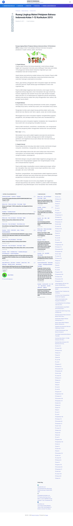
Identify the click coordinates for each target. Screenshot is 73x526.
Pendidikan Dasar (16, 256)
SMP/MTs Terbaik (15, 268)
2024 (58, 453)
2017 (58, 253)
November (59, 219)
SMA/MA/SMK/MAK (6, 233)
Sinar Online (11, 280)
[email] (12, 30)
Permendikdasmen (6, 257)
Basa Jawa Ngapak (13, 219)
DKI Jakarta (14, 266)
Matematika (40, 268)
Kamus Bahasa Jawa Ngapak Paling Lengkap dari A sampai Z (18, 227)
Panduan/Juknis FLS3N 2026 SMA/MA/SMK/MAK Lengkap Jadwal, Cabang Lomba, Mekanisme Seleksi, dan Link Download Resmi (18, 237)
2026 (58, 476)
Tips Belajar (40, 272)
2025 (58, 460)
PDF (39, 293)
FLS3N (9, 231)
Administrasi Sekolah (7, 196)
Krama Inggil (22, 204)
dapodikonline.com (42, 491)
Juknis (20, 231)
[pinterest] (12, 28)
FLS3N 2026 (15, 231)
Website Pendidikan (34, 1)
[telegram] (12, 25)
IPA (44, 256)
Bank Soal (40, 242)
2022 (58, 449)
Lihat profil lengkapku (8, 285)
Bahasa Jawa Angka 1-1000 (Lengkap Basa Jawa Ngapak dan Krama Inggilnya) (45, 237)
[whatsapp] (12, 22)
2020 (58, 408)
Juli (57, 210)
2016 (58, 224)
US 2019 (39, 295)
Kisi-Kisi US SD (46, 291)
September (59, 215)
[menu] (3, 2)
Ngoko (27, 204)
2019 (58, 378)
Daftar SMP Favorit (6, 266)
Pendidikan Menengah (26, 256)
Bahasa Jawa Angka (13, 204)
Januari (58, 226)
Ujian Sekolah (41, 258)
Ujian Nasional (24, 268)
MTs (3, 268)
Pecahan (46, 268)
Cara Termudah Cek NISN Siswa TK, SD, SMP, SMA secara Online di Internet (44, 214)
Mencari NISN (41, 210)
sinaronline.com (41, 510)
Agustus (58, 212)
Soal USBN (48, 256)
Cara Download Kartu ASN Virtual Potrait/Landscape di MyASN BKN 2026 (44, 495)
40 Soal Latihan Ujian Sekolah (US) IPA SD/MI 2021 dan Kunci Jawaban (45, 261)
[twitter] (12, 20)
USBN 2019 (44, 295)
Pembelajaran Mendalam (43, 270)
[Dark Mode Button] (70, 2)
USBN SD (51, 295)
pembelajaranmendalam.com (45, 500)
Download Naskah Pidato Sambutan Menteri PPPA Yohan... (61, 318)
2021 (58, 430)
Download (21, 196)
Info (43, 219)
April (58, 203)
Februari (58, 199)
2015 (58, 196)
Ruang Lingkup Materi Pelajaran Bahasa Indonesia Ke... (62, 327)
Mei (57, 206)
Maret (58, 201)
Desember (59, 221)
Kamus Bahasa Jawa (23, 225)
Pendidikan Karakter (13, 211)
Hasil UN (39, 219)
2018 (58, 350)
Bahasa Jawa (5, 204)
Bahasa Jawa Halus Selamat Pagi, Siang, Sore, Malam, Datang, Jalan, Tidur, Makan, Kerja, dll (45, 202)
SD (42, 293)
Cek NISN (40, 208)
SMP (50, 219)
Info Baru (45, 208)
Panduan (25, 231)
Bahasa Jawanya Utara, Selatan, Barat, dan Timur (14, 221)
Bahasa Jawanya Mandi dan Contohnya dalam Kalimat (16, 244)
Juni (57, 208)
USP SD (44, 242)
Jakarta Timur (27, 266)
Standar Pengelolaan (16, 257)
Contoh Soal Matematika (43, 267)
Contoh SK (15, 196)
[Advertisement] (36, 33)
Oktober (58, 217)
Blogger (47, 523)
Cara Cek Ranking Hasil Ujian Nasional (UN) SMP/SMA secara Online (45, 225)
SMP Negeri (7, 268)
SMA (46, 219)
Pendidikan (4, 211)
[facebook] (12, 17)
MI (51, 291)
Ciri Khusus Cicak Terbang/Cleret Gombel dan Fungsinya (62, 297)
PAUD (9, 256)
